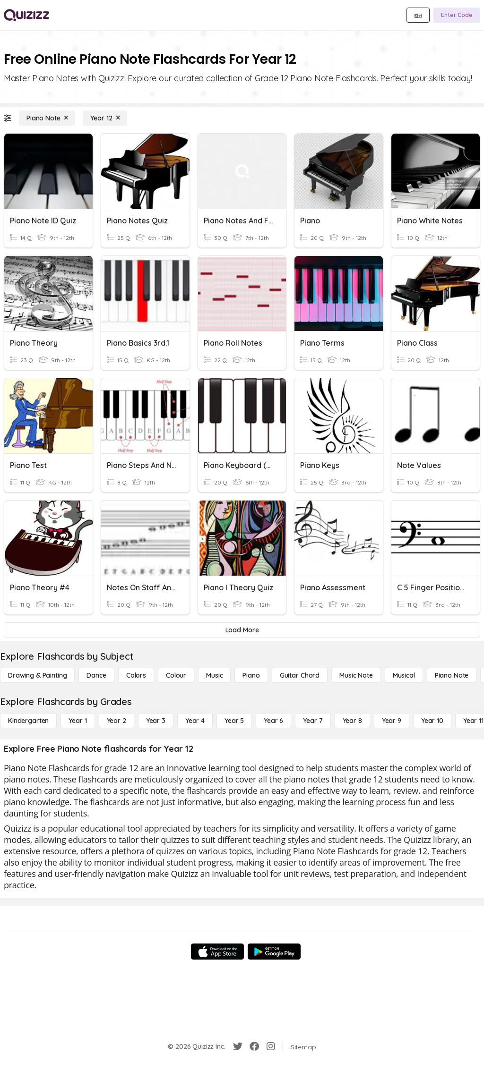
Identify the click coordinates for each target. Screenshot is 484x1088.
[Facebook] (254, 1046)
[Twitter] (237, 1046)
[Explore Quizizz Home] (26, 15)
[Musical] (404, 675)
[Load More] (242, 630)
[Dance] (96, 675)
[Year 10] (432, 720)
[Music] (214, 675)
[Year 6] (273, 720)
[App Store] (217, 952)
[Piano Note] (47, 118)
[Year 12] (105, 118)
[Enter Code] (456, 15)
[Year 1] (77, 720)
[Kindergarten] (28, 720)
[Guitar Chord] (300, 675)
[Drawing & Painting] (37, 675)
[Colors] (136, 675)
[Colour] (176, 675)
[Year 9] (391, 720)
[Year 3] (155, 720)
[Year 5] (234, 720)
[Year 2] (116, 720)
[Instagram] (271, 1046)
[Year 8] (352, 720)
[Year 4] (195, 720)
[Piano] (251, 675)
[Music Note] (356, 675)
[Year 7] (312, 720)
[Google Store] (274, 952)
